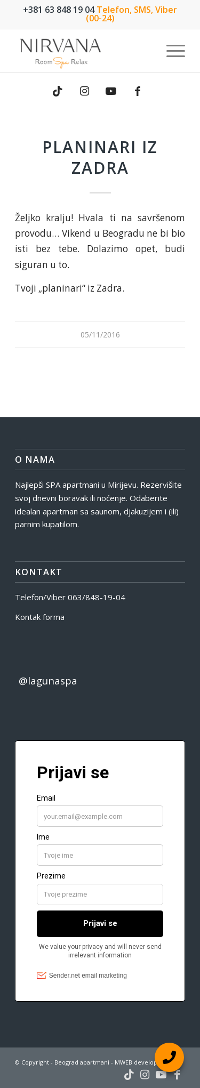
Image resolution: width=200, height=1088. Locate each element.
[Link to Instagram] (84, 91)
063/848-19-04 (96, 597)
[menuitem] (170, 50)
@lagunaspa (48, 680)
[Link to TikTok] (58, 91)
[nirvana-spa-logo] (83, 50)
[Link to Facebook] (138, 91)
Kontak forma (40, 616)
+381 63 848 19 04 (58, 9)
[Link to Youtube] (111, 91)
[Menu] (170, 50)
